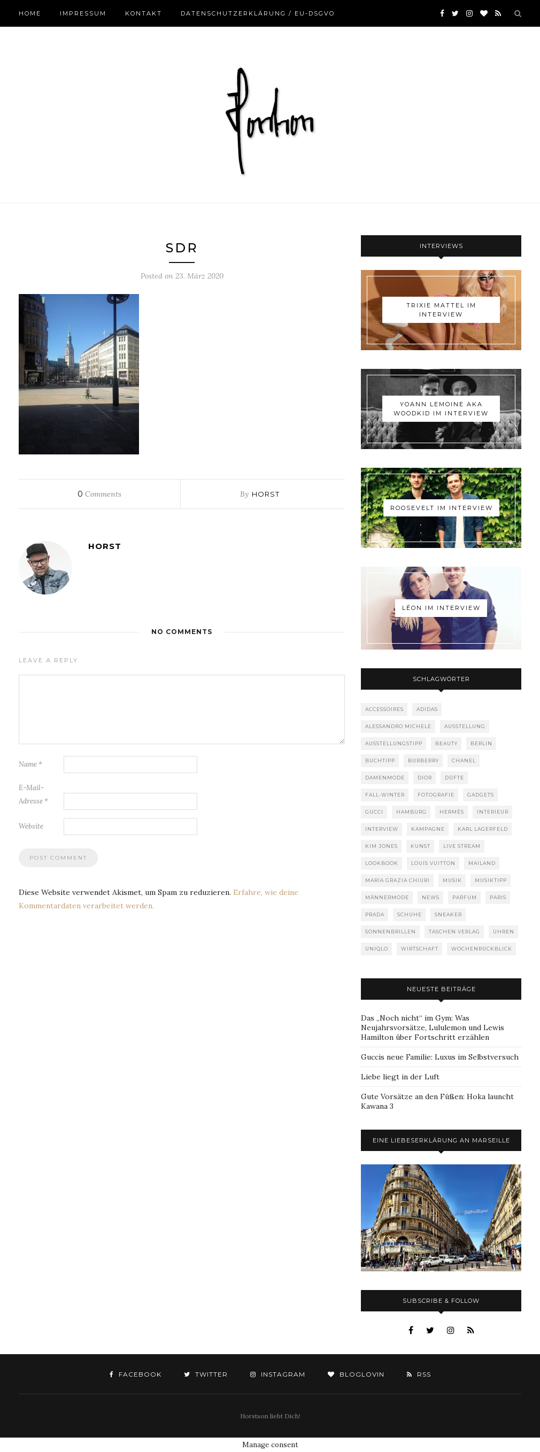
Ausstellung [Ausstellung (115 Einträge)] (464, 726)
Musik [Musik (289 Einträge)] (452, 880)
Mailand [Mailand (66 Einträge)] (482, 863)
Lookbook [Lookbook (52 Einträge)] (381, 863)
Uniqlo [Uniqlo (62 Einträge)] (376, 949)
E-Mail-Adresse (33, 794)
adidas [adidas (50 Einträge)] (427, 709)
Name (30, 764)
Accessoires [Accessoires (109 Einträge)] (384, 709)
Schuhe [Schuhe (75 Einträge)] (409, 914)
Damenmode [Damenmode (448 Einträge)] (385, 778)
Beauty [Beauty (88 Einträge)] (446, 743)
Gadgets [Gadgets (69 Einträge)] (480, 795)
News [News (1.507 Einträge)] (430, 897)
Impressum (83, 13)
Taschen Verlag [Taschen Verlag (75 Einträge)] (454, 931)
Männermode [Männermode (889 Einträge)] (387, 897)
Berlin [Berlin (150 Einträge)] (481, 743)
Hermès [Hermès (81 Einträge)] (451, 812)
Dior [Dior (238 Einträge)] (425, 778)
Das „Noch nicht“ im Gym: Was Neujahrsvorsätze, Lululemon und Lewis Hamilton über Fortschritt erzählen (432, 1027)
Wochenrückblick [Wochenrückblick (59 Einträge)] (481, 949)
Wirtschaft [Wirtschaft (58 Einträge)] (419, 949)
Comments (99, 494)
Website (31, 826)
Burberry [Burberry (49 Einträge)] (423, 760)
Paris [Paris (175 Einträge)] (498, 897)
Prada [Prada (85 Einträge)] (374, 914)
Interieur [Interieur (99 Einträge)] (492, 812)
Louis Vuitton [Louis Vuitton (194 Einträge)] (433, 863)
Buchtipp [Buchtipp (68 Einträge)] (380, 760)
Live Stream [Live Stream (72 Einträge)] (462, 846)
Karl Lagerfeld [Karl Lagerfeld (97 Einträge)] (483, 829)
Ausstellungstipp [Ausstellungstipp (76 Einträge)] (393, 743)
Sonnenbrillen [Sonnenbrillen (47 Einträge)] (390, 931)
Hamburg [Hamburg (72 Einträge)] (411, 812)
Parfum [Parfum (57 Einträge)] (464, 897)
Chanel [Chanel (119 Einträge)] (464, 760)
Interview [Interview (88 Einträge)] (381, 829)
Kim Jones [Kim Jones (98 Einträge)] (381, 846)
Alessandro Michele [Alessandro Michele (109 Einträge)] (398, 726)
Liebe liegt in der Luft (400, 1077)
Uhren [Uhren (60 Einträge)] (503, 931)
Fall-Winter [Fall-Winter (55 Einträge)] (385, 795)
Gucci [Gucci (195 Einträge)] (374, 812)
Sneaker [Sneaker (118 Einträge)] (448, 914)
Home (30, 13)
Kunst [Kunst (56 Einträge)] (420, 846)
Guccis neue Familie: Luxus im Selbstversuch (440, 1057)
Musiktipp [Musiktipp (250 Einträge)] (491, 880)
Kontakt (143, 13)
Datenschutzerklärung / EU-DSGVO (258, 13)
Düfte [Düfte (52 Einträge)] (454, 778)
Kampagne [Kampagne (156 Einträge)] (428, 829)
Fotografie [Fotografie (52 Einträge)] (436, 795)
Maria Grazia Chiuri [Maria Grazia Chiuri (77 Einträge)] (397, 880)
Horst (266, 494)
